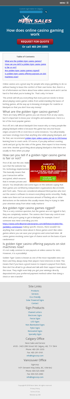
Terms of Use (35, 392)
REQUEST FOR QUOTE (35, 41)
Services (35, 293)
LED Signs (35, 321)
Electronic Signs (35, 315)
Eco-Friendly (35, 297)
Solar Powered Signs (35, 300)
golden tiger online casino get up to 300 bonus (46, 138)
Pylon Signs (35, 328)
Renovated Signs (35, 331)
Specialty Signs (35, 334)
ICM (39, 395)
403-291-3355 (40, 46)
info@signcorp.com (35, 355)
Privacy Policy (35, 388)
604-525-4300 (38, 370)
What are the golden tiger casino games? (23, 61)
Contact (35, 303)
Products (35, 290)
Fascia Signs (35, 318)
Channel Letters (35, 312)
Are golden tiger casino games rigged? (22, 70)
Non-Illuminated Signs (35, 324)
